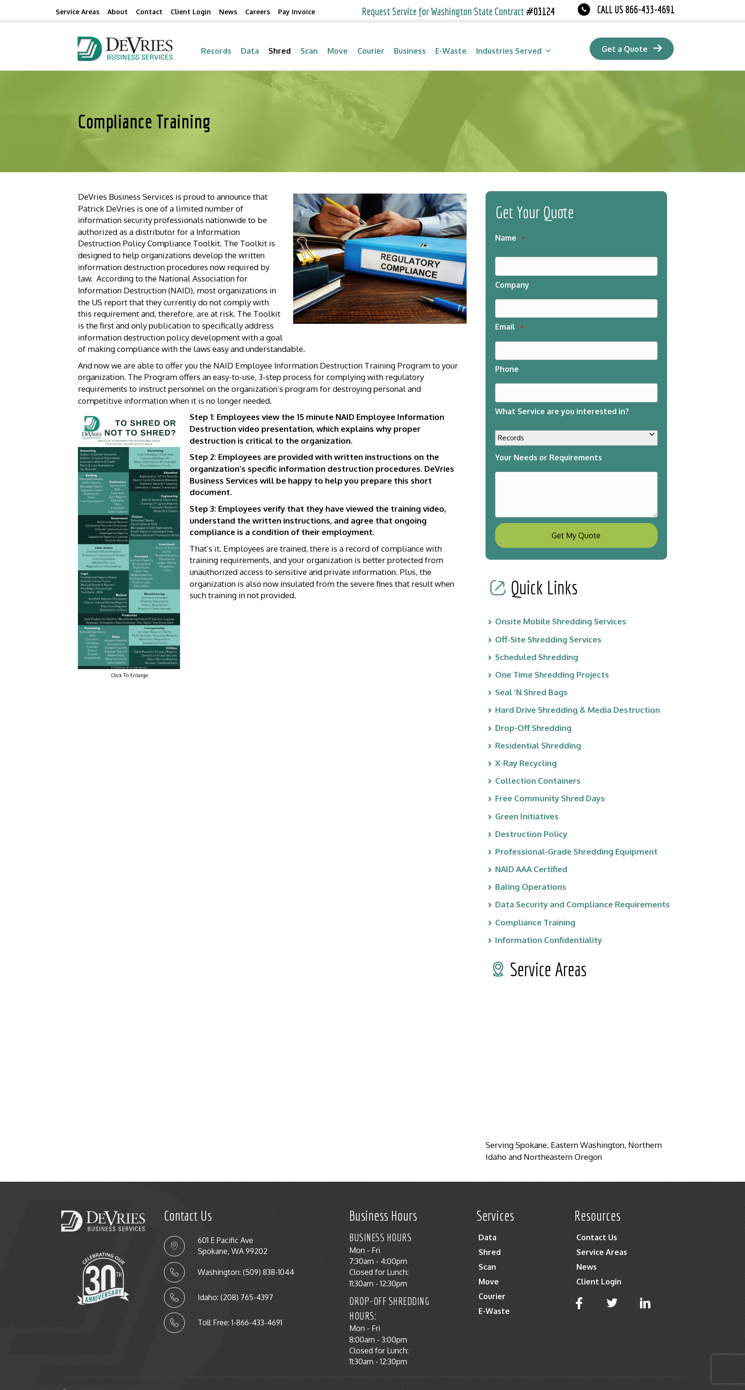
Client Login (191, 12)
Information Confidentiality (548, 921)
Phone (507, 357)
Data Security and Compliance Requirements (582, 886)
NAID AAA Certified (531, 850)
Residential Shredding (538, 726)
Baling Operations (530, 868)
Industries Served (514, 50)
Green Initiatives (527, 797)
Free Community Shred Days (550, 780)
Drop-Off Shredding (533, 709)
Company (512, 281)
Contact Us (596, 1219)
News (228, 12)
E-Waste (451, 51)
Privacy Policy (583, 1376)
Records (216, 51)
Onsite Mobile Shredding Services (560, 603)
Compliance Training (535, 903)
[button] (579, 1284)
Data (250, 51)
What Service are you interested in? (562, 396)
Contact (149, 12)
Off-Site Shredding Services (548, 620)
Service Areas (77, 12)
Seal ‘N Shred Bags (531, 674)
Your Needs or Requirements (548, 442)
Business (410, 51)
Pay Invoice (296, 12)
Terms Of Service (651, 1376)
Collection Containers (538, 762)
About (117, 12)
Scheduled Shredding (536, 638)
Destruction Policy (531, 815)
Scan (309, 51)
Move (337, 51)
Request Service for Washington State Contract (458, 11)
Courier (370, 51)
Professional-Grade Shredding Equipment (576, 832)
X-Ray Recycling (526, 744)
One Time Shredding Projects (552, 656)
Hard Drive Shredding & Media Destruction (577, 691)
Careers (257, 12)
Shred (279, 51)
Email (509, 319)
